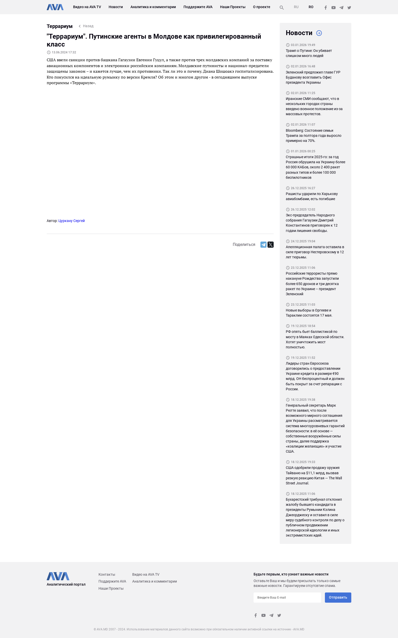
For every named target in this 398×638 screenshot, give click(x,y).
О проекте (261, 7)
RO (311, 7)
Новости (116, 7)
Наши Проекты (232, 7)
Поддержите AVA (198, 7)
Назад (88, 26)
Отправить (338, 597)
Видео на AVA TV (87, 7)
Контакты (106, 574)
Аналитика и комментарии (153, 7)
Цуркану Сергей (71, 221)
